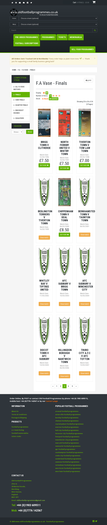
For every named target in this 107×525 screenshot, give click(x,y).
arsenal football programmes (66, 411)
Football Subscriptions (26, 43)
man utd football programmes (67, 443)
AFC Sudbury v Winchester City (85, 285)
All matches (53, 99)
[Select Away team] (58, 24)
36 (56, 96)
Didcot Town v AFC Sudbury (44, 354)
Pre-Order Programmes (26, 37)
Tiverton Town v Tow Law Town (84, 146)
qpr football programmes (65, 449)
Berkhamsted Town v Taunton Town (86, 216)
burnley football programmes (66, 418)
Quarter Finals (20, 105)
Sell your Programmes (82, 49)
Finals (17, 95)
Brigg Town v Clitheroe (44, 144)
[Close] (94, 58)
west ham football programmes (67, 471)
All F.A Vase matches (18, 88)
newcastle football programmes (67, 446)
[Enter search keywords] (51, 30)
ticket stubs (16, 436)
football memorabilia (20, 433)
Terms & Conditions (19, 414)
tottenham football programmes (68, 465)
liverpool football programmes (67, 437)
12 (50, 96)
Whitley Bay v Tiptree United (44, 285)
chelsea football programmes (67, 421)
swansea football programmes (67, 462)
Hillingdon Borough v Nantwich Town (65, 356)
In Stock (45, 99)
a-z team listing (18, 430)
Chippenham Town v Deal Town (65, 216)
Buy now (44, 165)
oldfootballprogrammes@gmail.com (31, 500)
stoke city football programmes (67, 456)
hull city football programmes (67, 430)
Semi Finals (19, 100)
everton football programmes (67, 427)
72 (59, 96)
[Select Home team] (58, 18)
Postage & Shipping (19, 418)
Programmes (48, 37)
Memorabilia (76, 37)
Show (30, 132)
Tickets (62, 37)
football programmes (20, 427)
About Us (15, 411)
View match (44, 238)
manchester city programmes (67, 440)
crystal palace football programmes (69, 424)
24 (53, 96)
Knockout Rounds (18, 111)
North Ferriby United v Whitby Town (64, 148)
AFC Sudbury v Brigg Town (64, 285)
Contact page (52, 401)
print (88, 80)
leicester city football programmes (69, 433)
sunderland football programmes (68, 459)
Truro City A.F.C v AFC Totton (84, 354)
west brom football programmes (68, 468)
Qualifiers (18, 118)
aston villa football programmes (68, 414)
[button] (95, 30)
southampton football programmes (69, 452)
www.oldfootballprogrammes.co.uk (30, 521)
